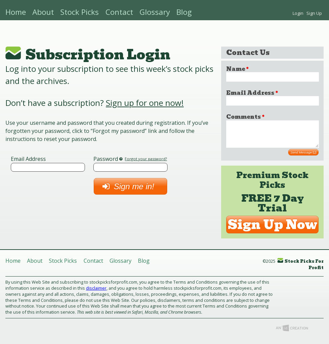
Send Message (304, 157)
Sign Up (314, 13)
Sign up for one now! (145, 102)
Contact (119, 12)
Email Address (28, 159)
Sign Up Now (272, 229)
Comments (245, 117)
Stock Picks (79, 12)
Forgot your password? (146, 158)
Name (237, 69)
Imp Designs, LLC (292, 333)
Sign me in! (130, 186)
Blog (184, 12)
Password (105, 159)
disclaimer (96, 293)
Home (15, 12)
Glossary (155, 12)
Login (298, 13)
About (43, 12)
